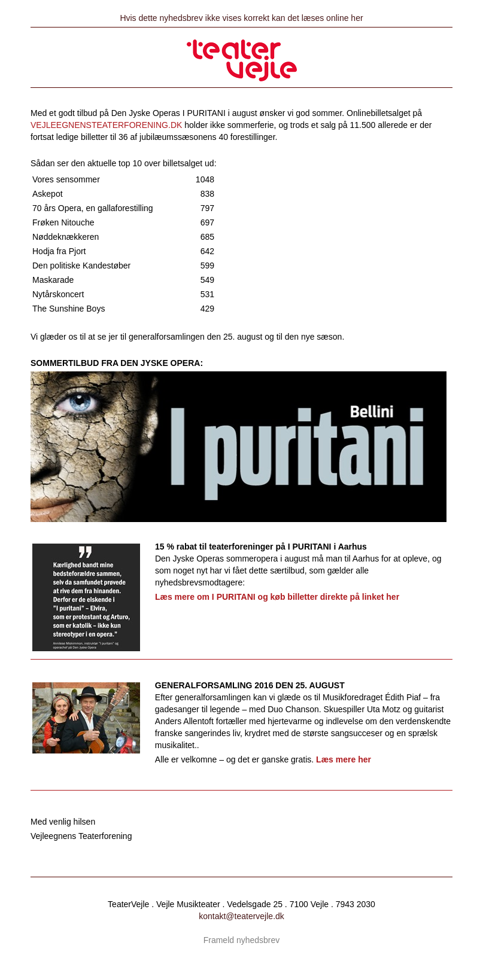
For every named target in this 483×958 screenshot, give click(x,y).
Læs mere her (343, 759)
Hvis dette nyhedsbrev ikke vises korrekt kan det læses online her (241, 18)
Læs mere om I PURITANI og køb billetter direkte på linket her (277, 597)
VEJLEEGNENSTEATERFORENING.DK (106, 125)
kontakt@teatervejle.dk (241, 916)
